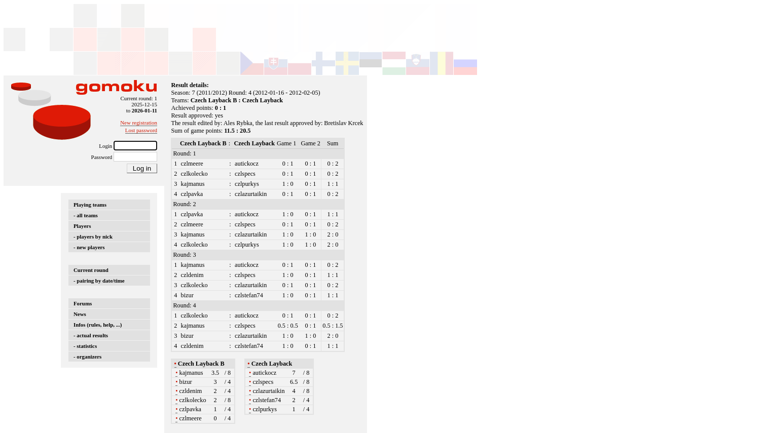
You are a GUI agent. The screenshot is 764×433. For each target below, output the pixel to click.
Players (82, 226)
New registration (138, 123)
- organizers (87, 356)
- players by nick (93, 236)
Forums (83, 303)
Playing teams (90, 205)
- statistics (85, 346)
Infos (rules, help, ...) (98, 325)
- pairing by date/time (99, 281)
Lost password (141, 130)
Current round (91, 270)
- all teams (86, 215)
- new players (89, 247)
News (80, 314)
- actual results (91, 335)
